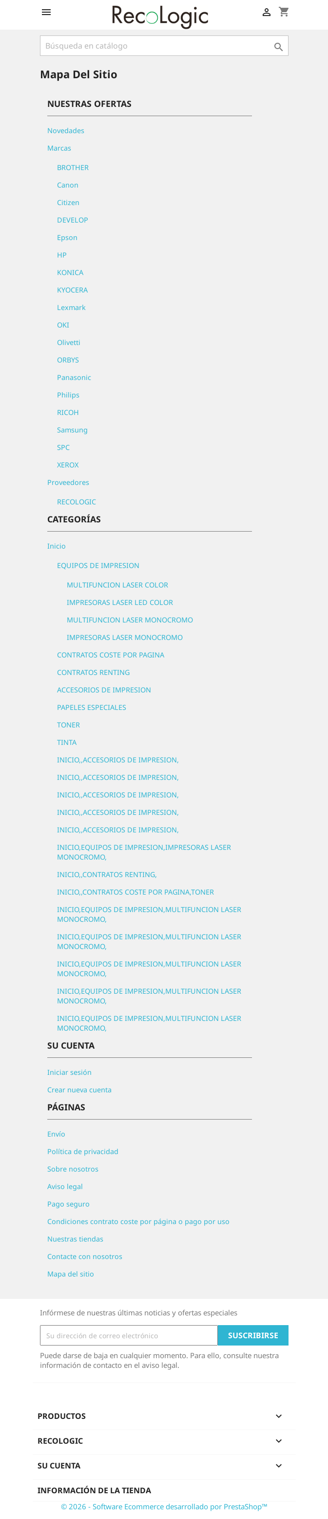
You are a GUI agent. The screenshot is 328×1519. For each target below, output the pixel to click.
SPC (63, 447)
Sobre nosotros (72, 1169)
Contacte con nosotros (84, 1256)
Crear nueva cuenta (79, 1089)
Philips (68, 394)
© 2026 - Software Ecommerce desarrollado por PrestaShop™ (164, 1506)
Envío (56, 1134)
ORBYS (68, 359)
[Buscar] (164, 45)
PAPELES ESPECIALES (91, 707)
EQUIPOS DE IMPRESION (98, 565)
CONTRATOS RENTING (93, 672)
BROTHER (73, 167)
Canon (67, 185)
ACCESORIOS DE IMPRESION (104, 689)
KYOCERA (72, 289)
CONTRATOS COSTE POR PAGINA (110, 654)
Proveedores (68, 482)
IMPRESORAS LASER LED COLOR (120, 602)
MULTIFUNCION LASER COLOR (117, 584)
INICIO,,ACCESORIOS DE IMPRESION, (118, 759)
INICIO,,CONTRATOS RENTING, (107, 874)
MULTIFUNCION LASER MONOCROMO (130, 619)
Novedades (65, 130)
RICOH (68, 412)
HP (62, 254)
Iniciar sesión (69, 1072)
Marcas (59, 148)
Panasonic (74, 377)
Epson (67, 237)
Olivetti (68, 342)
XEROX (67, 464)
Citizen (68, 202)
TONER (68, 724)
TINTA (67, 742)
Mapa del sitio (70, 1273)
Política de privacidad (82, 1151)
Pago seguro (68, 1203)
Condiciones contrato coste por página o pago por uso (138, 1221)
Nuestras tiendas (75, 1238)
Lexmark (71, 307)
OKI (63, 324)
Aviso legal (65, 1186)
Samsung (72, 429)
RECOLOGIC (76, 501)
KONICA (70, 272)
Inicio (56, 546)
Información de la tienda (94, 1490)
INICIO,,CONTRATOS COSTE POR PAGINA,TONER (135, 892)
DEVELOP (72, 219)
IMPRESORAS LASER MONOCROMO (125, 637)
